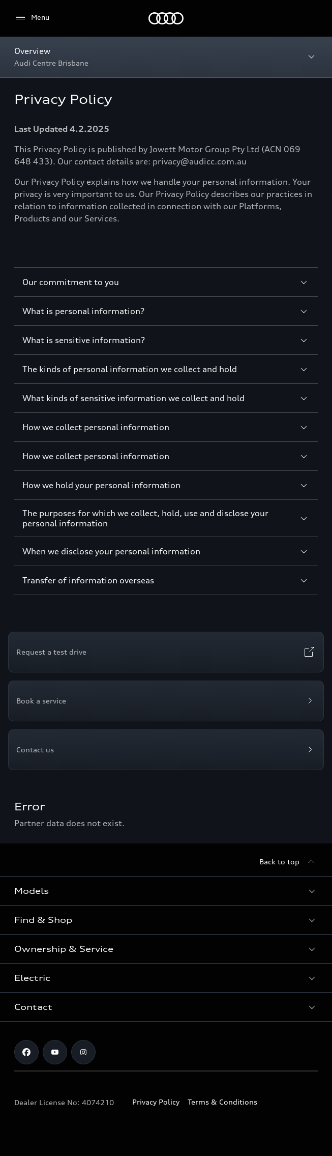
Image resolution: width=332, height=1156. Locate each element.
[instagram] (83, 1052)
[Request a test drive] (166, 652)
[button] (166, 891)
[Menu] (166, 18)
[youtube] (55, 1052)
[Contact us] (166, 749)
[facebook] (26, 1052)
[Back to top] (288, 862)
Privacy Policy (155, 1101)
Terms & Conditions (222, 1101)
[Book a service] (166, 701)
